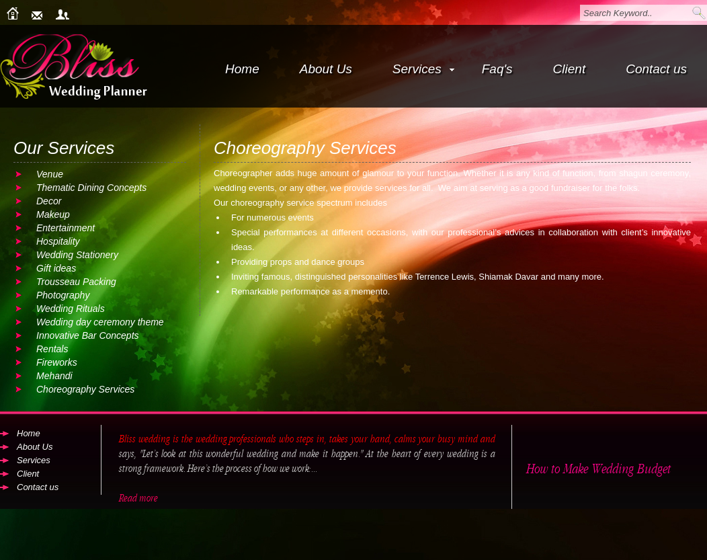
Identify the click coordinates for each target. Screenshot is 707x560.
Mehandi (54, 375)
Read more (137, 498)
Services (423, 69)
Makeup (53, 214)
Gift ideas (56, 268)
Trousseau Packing (76, 281)
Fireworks (56, 362)
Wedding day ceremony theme (100, 322)
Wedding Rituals (70, 308)
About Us (326, 69)
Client (569, 69)
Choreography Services (85, 389)
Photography (62, 295)
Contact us (656, 69)
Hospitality (58, 241)
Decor (48, 201)
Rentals (52, 349)
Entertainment (65, 228)
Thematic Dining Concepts (91, 187)
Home (242, 69)
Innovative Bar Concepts (87, 335)
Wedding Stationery (77, 254)
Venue (49, 174)
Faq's (497, 69)
